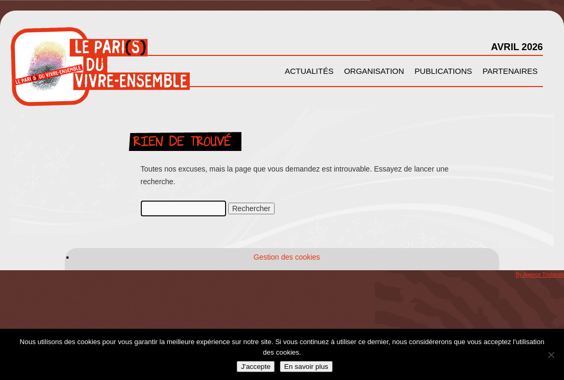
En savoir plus (306, 366)
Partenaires (510, 70)
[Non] (551, 354)
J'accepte (255, 366)
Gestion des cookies (287, 257)
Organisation (374, 70)
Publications (443, 70)
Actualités (309, 70)
